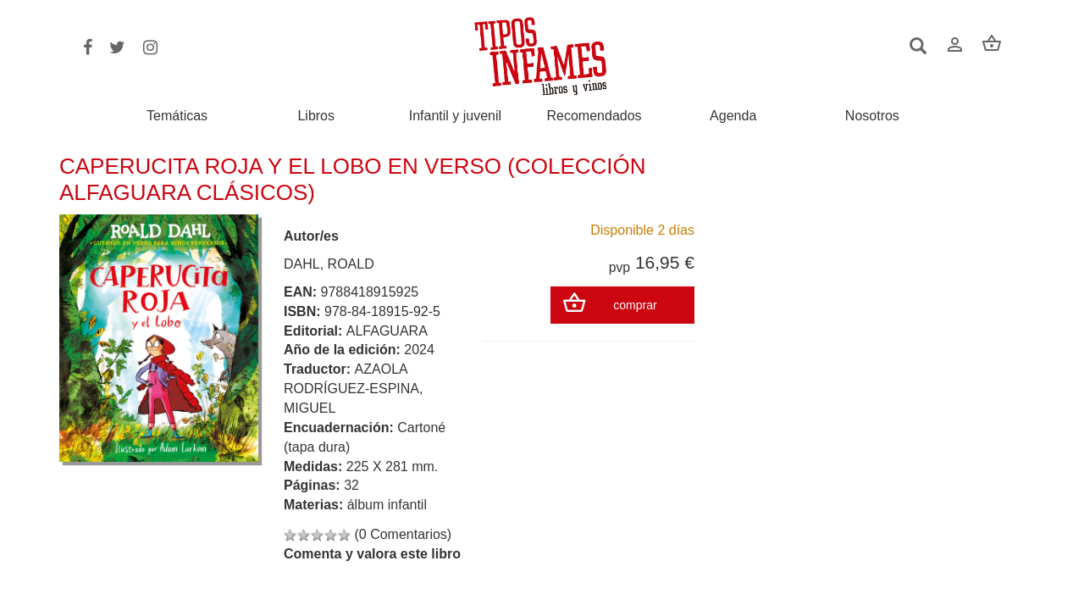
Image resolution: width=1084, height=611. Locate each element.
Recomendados (594, 116)
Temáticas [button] (177, 115)
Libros (316, 116)
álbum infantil (387, 504)
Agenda (733, 116)
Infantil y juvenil (455, 116)
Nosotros (872, 116)
